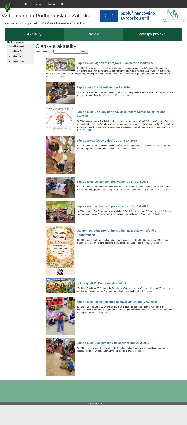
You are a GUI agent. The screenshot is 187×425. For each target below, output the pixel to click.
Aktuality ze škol (16, 51)
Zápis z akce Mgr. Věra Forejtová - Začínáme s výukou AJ (116, 63)
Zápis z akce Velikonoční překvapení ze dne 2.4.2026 (112, 181)
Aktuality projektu (17, 46)
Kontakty (52, 4)
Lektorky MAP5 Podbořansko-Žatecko (102, 283)
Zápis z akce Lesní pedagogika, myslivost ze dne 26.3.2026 (117, 301)
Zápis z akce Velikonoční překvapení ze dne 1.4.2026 (112, 206)
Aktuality (25, 3)
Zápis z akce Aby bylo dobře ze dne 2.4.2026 (107, 140)
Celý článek (58, 76)
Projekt (38, 4)
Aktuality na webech (18, 61)
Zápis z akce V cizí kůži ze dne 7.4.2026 (103, 87)
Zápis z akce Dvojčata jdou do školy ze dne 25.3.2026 (113, 342)
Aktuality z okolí (16, 56)
